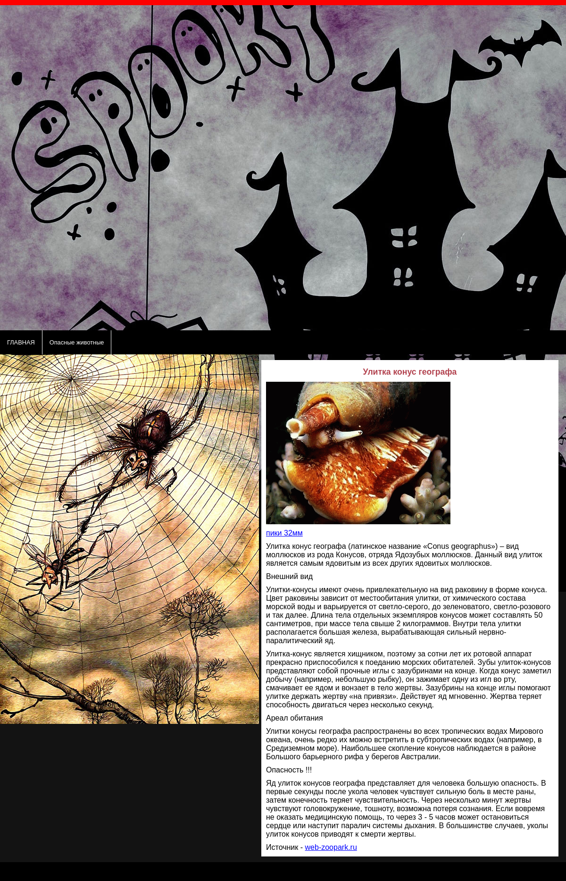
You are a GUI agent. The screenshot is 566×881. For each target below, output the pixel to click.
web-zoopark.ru (331, 847)
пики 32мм (284, 533)
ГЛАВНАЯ (21, 342)
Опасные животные (77, 342)
